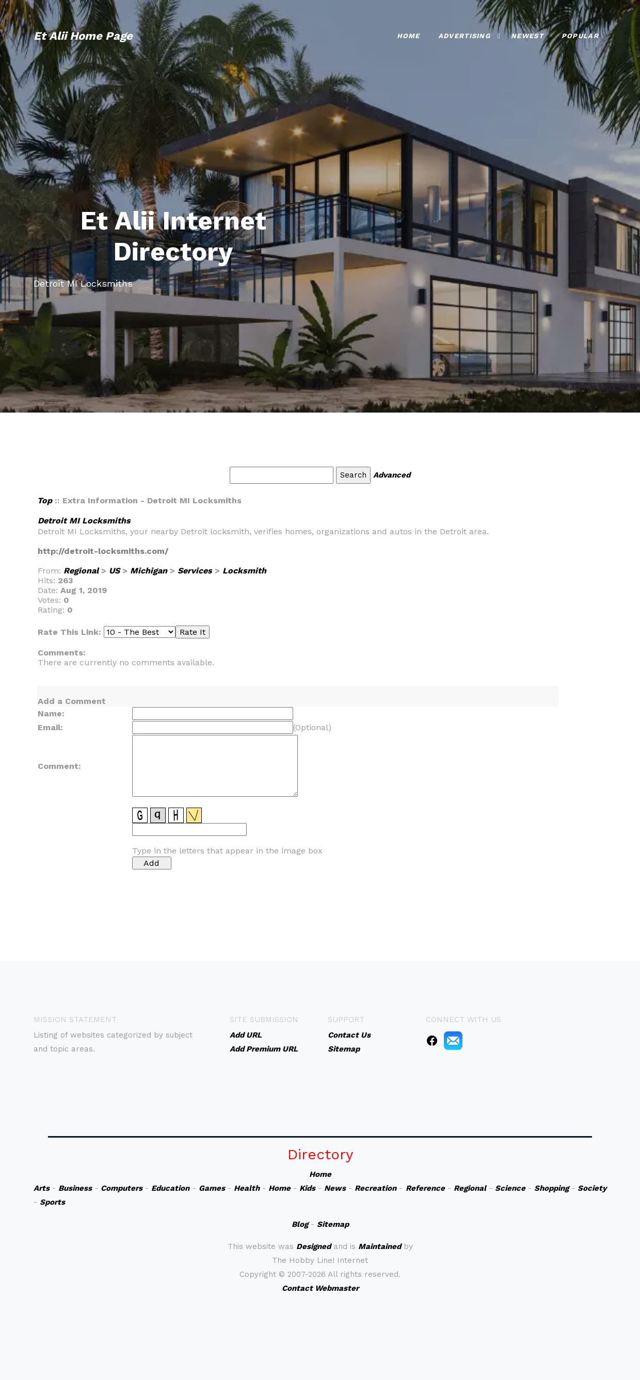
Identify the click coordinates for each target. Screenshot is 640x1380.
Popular (580, 36)
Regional (81, 571)
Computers (121, 1188)
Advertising (464, 36)
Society (592, 1188)
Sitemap (333, 1224)
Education (170, 1188)
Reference (425, 1188)
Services (195, 571)
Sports (52, 1202)
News (335, 1188)
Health (247, 1188)
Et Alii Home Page (83, 35)
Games (212, 1188)
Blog (300, 1224)
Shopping (551, 1188)
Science (510, 1188)
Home (408, 36)
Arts (42, 1188)
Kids (307, 1188)
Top (44, 500)
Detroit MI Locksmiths (84, 520)
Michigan (148, 571)
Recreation (375, 1188)
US (114, 571)
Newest (527, 36)
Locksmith (244, 571)
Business (75, 1188)
